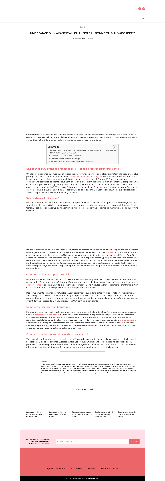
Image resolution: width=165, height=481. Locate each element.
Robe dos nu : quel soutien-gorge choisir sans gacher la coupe (82, 414)
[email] (92, 441)
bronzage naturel (128, 320)
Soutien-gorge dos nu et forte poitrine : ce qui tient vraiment (58, 414)
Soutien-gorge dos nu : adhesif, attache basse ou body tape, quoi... (35, 414)
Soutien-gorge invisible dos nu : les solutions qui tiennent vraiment (104, 414)
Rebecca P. (85, 38)
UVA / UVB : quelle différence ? (64, 153)
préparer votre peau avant (47, 315)
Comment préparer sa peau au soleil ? (66, 156)
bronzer (109, 252)
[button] (137, 19)
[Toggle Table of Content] (114, 147)
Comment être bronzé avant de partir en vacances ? (72, 162)
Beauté (82, 27)
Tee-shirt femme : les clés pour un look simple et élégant (127, 414)
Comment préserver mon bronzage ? (65, 159)
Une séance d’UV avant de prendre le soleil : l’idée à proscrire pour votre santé (82, 150)
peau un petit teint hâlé (64, 339)
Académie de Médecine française (86, 176)
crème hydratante (34, 285)
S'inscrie (134, 441)
